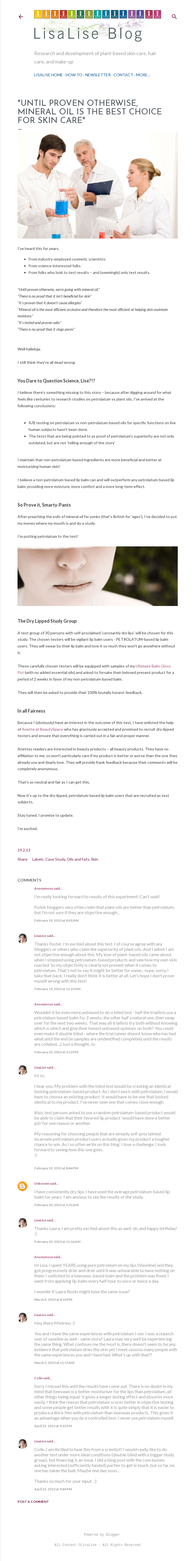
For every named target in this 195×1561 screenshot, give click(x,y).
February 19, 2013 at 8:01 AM (56, 920)
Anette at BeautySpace (42, 729)
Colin (38, 1378)
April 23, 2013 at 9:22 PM (53, 1426)
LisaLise (40, 936)
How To (74, 74)
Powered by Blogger (97, 1534)
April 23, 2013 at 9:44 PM (53, 1489)
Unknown (41, 1183)
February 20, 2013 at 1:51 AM (56, 1205)
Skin (94, 859)
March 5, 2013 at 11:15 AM (54, 1363)
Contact (123, 74)
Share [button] (23, 859)
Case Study (55, 859)
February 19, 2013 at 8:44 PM (56, 1168)
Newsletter (98, 74)
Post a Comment (33, 1501)
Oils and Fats (78, 859)
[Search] (174, 15)
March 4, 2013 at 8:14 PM (53, 1299)
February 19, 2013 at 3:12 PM (56, 1052)
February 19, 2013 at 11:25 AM (57, 989)
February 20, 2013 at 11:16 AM (57, 1242)
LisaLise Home (48, 74)
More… (143, 74)
